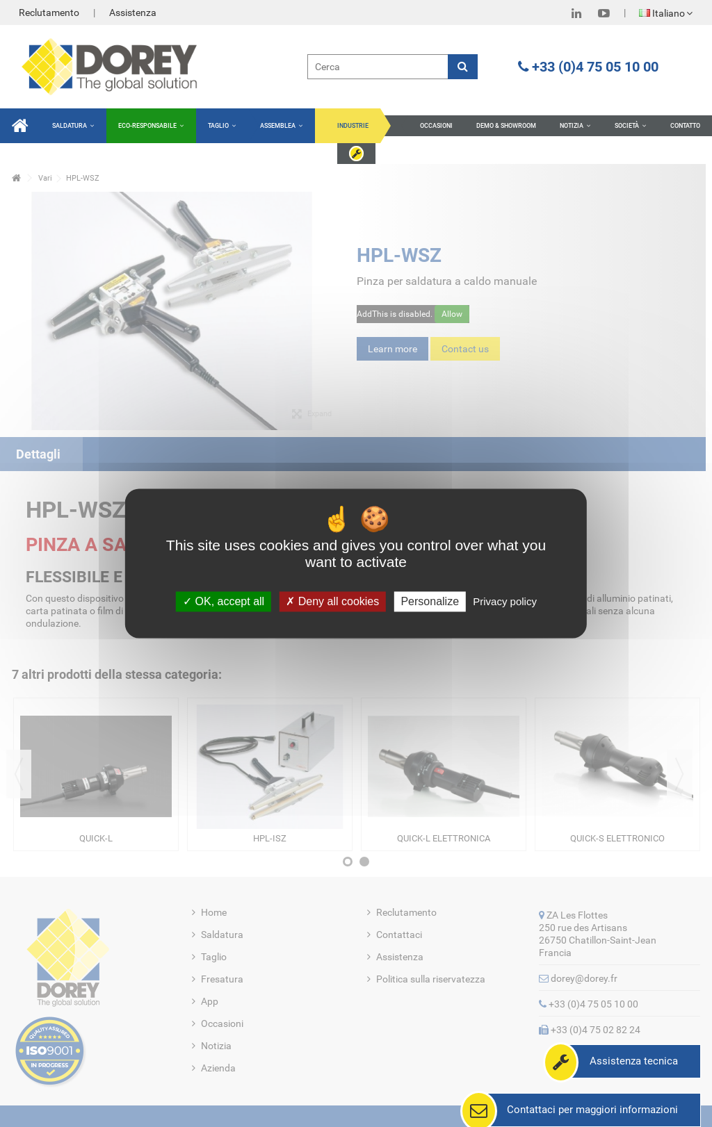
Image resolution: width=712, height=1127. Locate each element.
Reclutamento (49, 12)
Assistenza (132, 12)
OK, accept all (223, 601)
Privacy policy (505, 601)
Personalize (429, 601)
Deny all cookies (332, 601)
